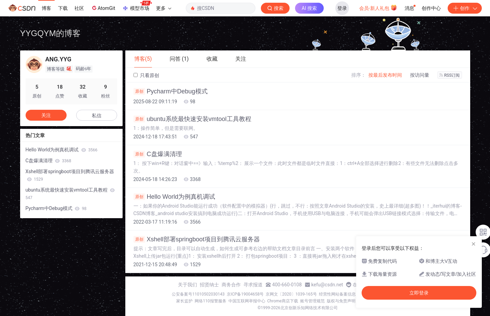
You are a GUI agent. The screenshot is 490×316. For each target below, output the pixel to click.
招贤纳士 (209, 284)
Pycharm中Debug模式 (171, 91)
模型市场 (137, 6)
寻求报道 (253, 284)
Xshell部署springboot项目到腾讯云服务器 (197, 239)
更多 (163, 8)
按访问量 (419, 75)
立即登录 (419, 293)
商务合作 (231, 284)
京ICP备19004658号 (245, 294)
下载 (63, 8)
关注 (46, 115)
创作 (465, 8)
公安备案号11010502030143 (198, 294)
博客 (46, 8)
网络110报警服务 (210, 301)
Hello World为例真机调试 (174, 196)
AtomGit (103, 8)
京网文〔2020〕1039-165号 (291, 294)
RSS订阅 (449, 75)
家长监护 (184, 301)
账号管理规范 (312, 301)
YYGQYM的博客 (50, 33)
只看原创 (146, 75)
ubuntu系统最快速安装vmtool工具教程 (192, 119)
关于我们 (187, 284)
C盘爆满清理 (158, 154)
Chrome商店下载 (282, 301)
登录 (342, 8)
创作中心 (431, 8)
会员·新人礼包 (378, 7)
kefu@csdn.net (327, 284)
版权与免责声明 (341, 301)
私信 (96, 115)
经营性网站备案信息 (337, 294)
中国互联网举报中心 (246, 301)
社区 (79, 8)
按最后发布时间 (385, 75)
